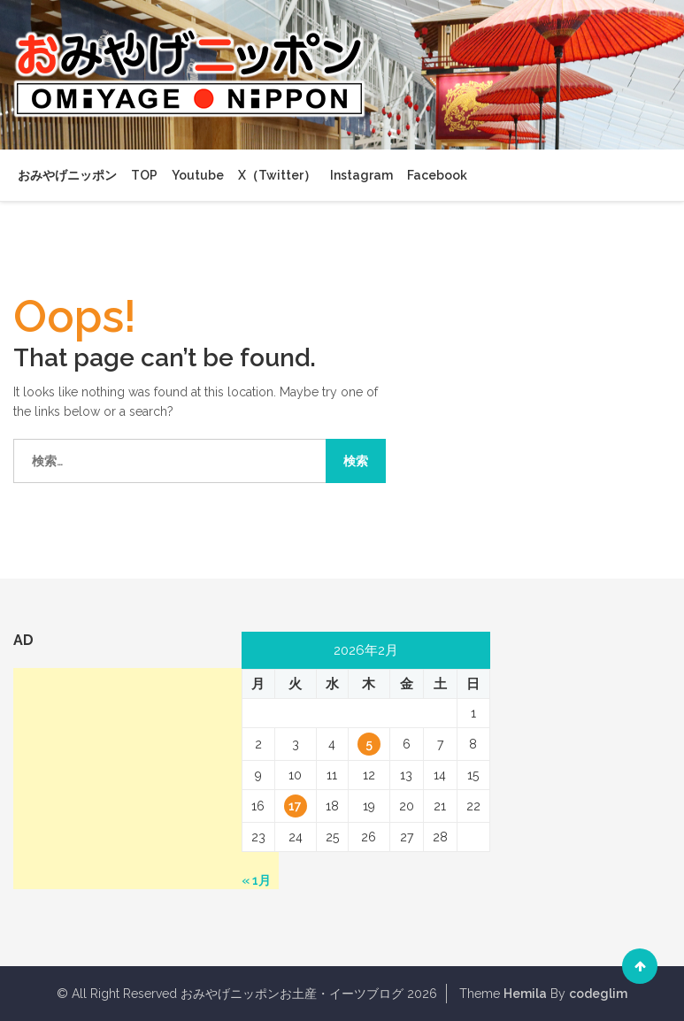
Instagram (361, 175)
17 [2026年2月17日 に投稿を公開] (295, 806)
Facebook (437, 175)
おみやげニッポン (67, 175)
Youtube (198, 175)
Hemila (525, 993)
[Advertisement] (146, 778)
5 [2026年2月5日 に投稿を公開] (369, 744)
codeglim (598, 993)
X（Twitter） (277, 175)
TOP (144, 175)
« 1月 (256, 880)
